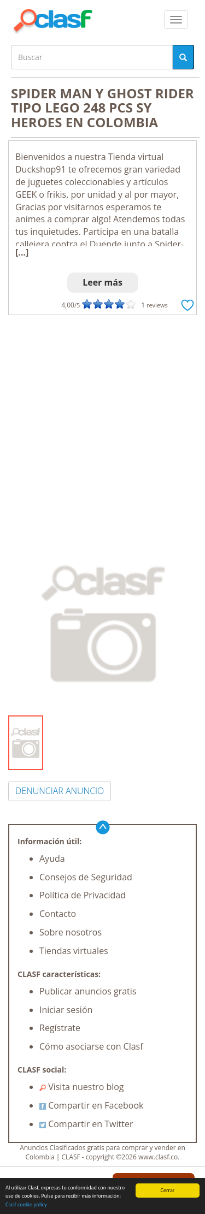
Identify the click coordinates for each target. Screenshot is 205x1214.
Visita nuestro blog (81, 1087)
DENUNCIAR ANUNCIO (59, 791)
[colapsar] (176, 19)
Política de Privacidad (82, 895)
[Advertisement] (102, 423)
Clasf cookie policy (26, 1205)
